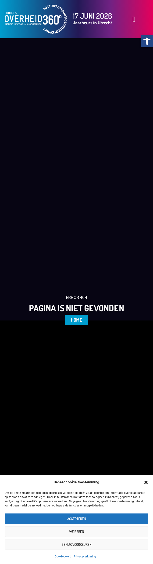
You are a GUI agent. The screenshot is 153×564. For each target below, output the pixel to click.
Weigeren (76, 531)
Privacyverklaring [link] (85, 556)
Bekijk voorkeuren (77, 544)
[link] (147, 41)
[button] (146, 482)
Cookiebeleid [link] (63, 556)
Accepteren (76, 519)
